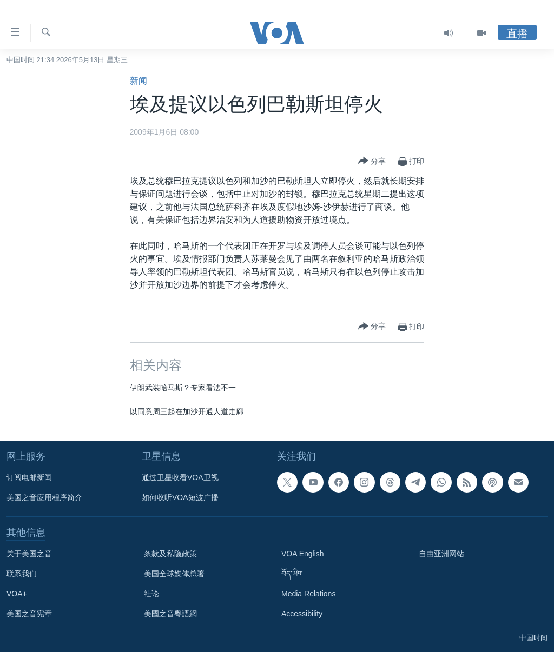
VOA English (302, 553)
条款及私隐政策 (170, 553)
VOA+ (16, 593)
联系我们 (21, 573)
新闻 (138, 80)
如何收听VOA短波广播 (180, 497)
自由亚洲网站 (441, 553)
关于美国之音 (29, 553)
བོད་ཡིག (292, 573)
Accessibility (301, 613)
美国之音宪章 (29, 613)
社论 (151, 593)
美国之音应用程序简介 (44, 497)
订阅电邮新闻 (29, 477)
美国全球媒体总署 (174, 573)
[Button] (372, 161)
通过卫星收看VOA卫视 (180, 477)
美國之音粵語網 (170, 613)
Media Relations (308, 593)
